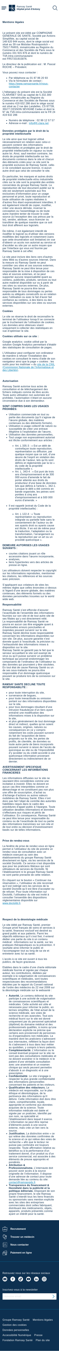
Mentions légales (43, 1319)
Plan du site (43, 1340)
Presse (38, 1335)
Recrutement (18, 1229)
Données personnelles (16, 1330)
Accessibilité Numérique (17, 1335)
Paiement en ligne (21, 1252)
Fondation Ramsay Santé (18, 1340)
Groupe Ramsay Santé (16, 1319)
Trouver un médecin (22, 1237)
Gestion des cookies (15, 1325)
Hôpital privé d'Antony (28, 9)
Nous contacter (19, 1244)
